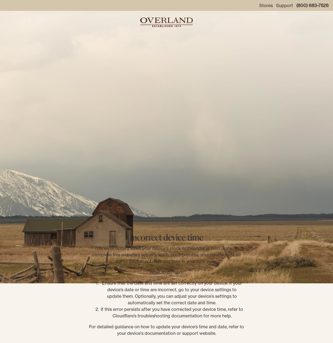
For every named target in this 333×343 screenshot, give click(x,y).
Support (284, 5)
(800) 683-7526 (312, 5)
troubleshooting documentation (170, 315)
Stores (266, 5)
